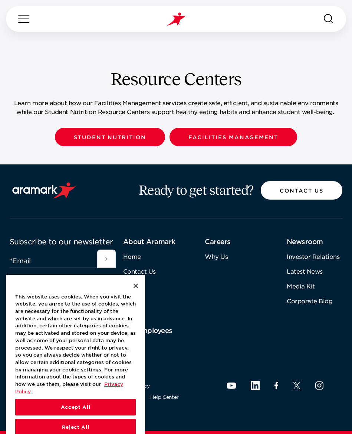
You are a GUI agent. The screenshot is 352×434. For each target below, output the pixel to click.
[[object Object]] (106, 259)
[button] (110, 137)
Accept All (76, 423)
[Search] (328, 18)
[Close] (136, 302)
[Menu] (24, 18)
